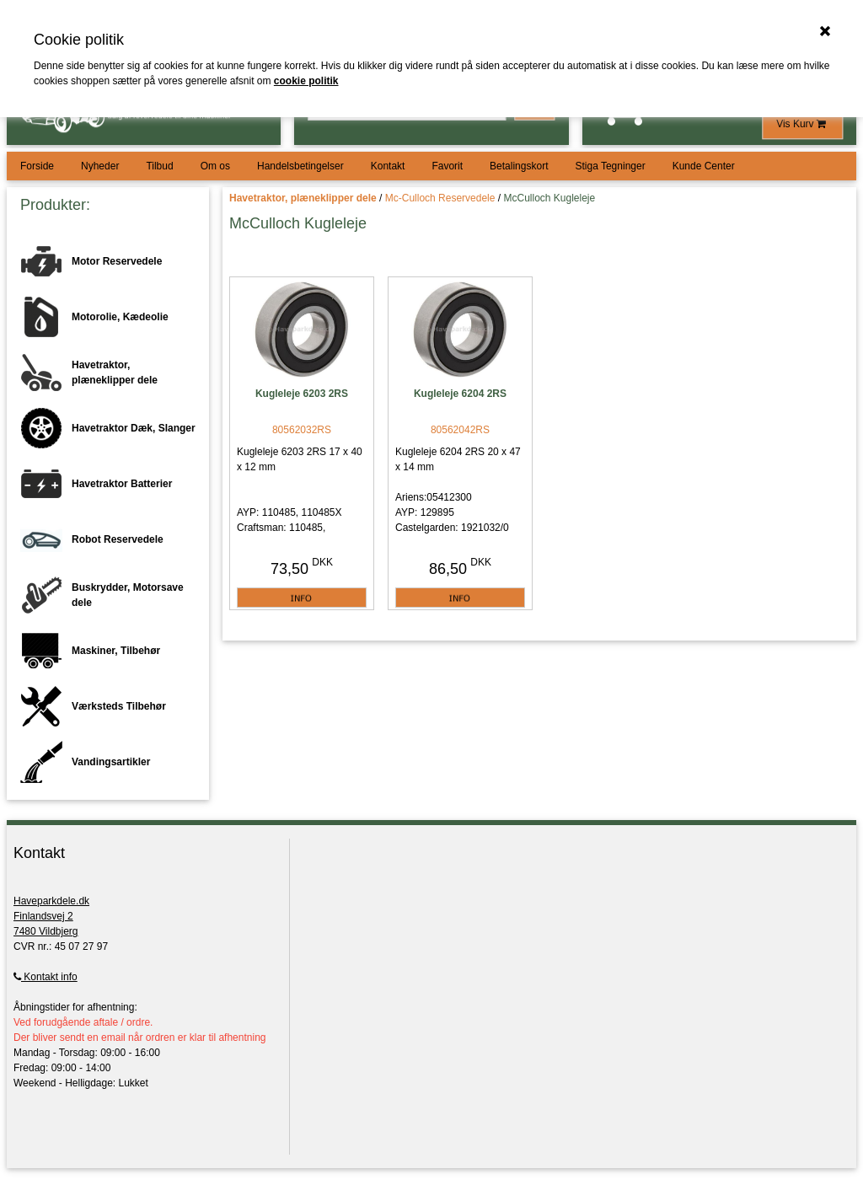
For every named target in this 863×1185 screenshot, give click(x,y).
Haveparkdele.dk (51, 901)
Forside (37, 166)
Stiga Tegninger (610, 166)
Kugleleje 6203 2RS (301, 393)
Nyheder (100, 166)
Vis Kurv (802, 124)
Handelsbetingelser (300, 166)
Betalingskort (519, 166)
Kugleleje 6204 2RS (460, 393)
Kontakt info (45, 977)
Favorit (447, 166)
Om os (215, 166)
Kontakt (388, 166)
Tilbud (159, 166)
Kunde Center (704, 166)
